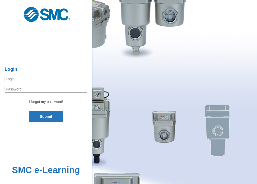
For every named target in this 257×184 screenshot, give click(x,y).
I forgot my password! (46, 102)
